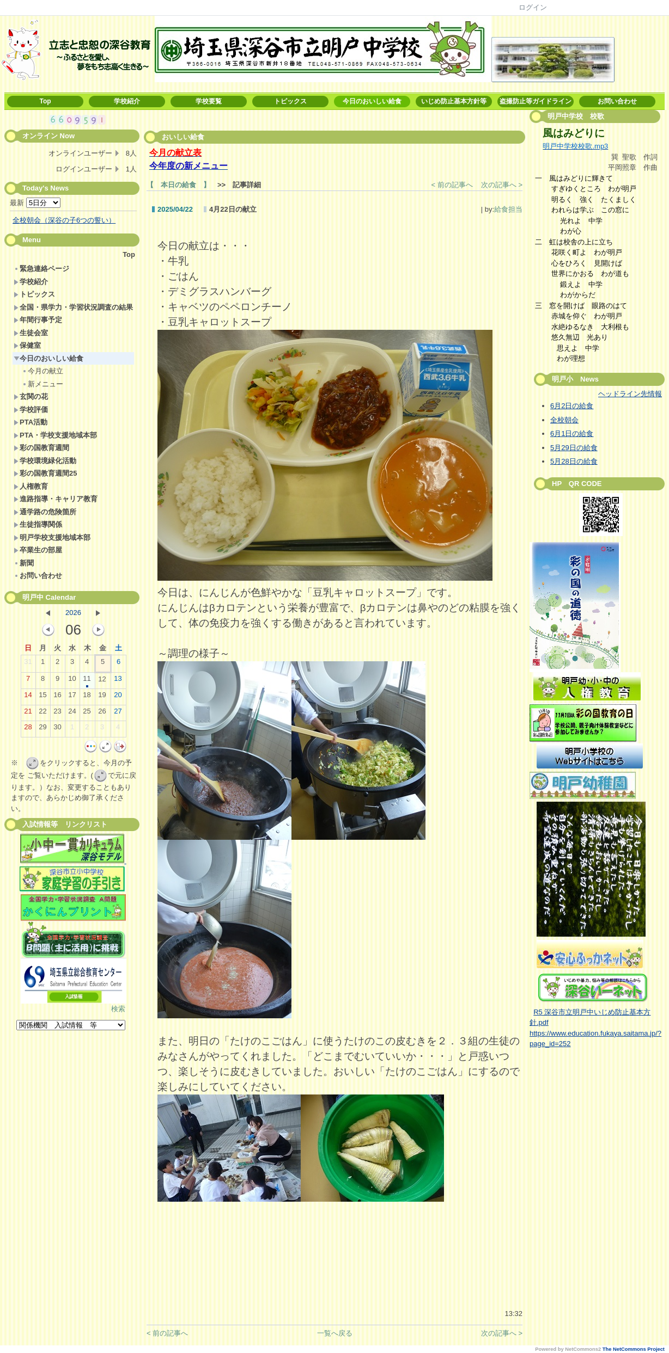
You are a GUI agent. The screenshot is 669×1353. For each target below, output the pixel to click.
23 (57, 713)
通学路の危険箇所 (45, 512)
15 (42, 697)
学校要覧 (209, 101)
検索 (118, 1009)
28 (28, 729)
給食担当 (508, 209)
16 (57, 697)
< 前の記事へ (452, 185)
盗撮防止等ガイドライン (535, 101)
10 (72, 680)
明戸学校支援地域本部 (52, 537)
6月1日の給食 (571, 433)
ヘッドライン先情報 (630, 394)
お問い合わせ (617, 101)
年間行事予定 (38, 320)
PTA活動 (30, 422)
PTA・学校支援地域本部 (55, 435)
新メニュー (42, 384)
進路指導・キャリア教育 (56, 499)
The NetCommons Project (634, 1349)
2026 (73, 612)
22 (42, 713)
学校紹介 (127, 101)
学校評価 (31, 409)
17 (72, 697)
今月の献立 (42, 371)
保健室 (27, 345)
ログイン (533, 7)
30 (57, 729)
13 (117, 680)
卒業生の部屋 (38, 550)
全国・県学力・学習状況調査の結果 (73, 307)
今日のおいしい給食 (372, 101)
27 (117, 713)
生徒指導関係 (38, 524)
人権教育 (31, 486)
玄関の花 (31, 396)
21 (28, 713)
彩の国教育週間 (41, 448)
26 (102, 713)
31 (28, 664)
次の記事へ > (501, 185)
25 (86, 713)
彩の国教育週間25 (45, 473)
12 (102, 681)
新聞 (24, 563)
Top (45, 101)
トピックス (290, 101)
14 (28, 697)
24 (72, 713)
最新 (35, 203)
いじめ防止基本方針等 (453, 101)
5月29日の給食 (574, 448)
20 (117, 697)
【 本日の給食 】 (178, 185)
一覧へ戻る (334, 1333)
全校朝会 (564, 420)
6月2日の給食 (571, 406)
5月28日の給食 (574, 461)
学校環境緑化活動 (45, 461)
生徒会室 (31, 333)
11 (86, 680)
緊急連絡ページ (41, 269)
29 (42, 729)
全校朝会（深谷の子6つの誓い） (64, 220)
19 (102, 697)
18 (86, 697)
